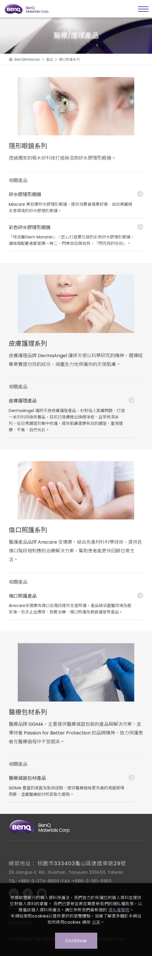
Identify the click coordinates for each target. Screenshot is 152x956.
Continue (76, 940)
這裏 (96, 922)
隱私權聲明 (119, 910)
